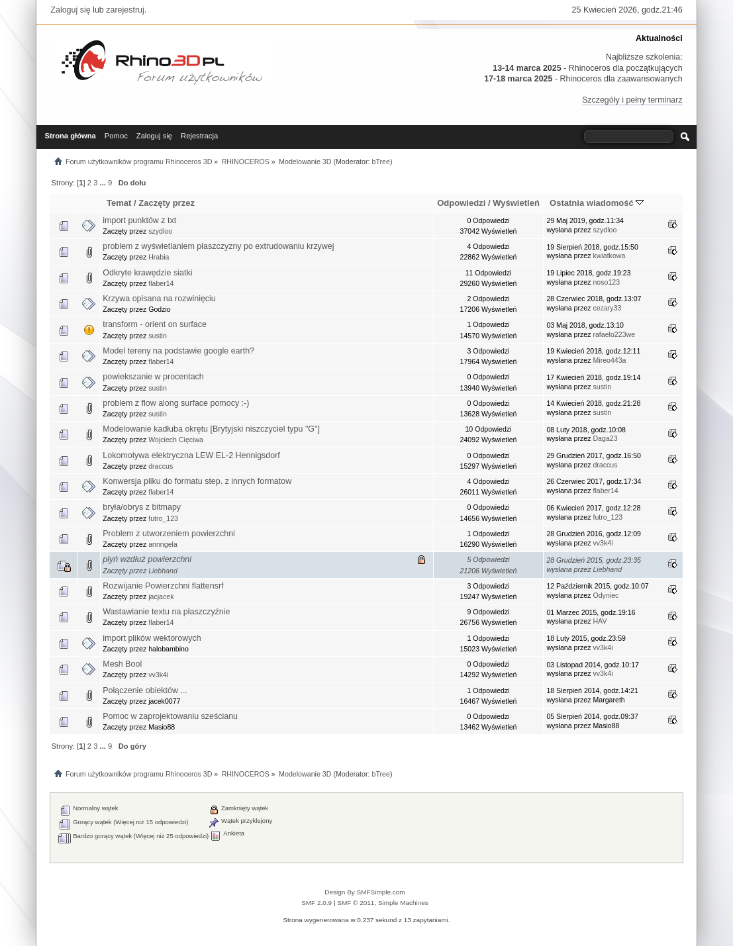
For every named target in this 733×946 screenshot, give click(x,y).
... (104, 183)
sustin (157, 336)
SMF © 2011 (355, 902)
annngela (162, 544)
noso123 (606, 282)
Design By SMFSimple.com (364, 892)
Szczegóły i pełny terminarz (632, 100)
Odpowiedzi (461, 203)
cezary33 (607, 308)
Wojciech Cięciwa (175, 440)
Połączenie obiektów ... (145, 690)
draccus (160, 466)
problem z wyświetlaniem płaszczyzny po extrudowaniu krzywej (218, 246)
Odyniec (605, 595)
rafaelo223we (614, 334)
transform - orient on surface (155, 324)
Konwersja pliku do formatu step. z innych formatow (197, 481)
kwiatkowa (609, 256)
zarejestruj (125, 10)
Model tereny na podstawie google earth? (178, 350)
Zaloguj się (70, 10)
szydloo (160, 231)
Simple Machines (403, 902)
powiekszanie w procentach (153, 376)
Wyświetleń (516, 203)
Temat (119, 203)
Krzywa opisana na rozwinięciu (159, 298)
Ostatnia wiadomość (597, 203)
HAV (600, 621)
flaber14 (160, 283)
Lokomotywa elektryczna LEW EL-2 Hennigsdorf (191, 455)
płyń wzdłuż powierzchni (147, 559)
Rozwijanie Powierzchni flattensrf (163, 586)
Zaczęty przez (166, 203)
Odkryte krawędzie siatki (147, 272)
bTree (380, 162)
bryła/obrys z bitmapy (142, 507)
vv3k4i (602, 543)
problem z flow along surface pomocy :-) (176, 403)
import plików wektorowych (152, 638)
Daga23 (605, 438)
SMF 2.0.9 (316, 902)
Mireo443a (609, 360)
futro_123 (163, 518)
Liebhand (162, 571)
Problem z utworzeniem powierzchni (169, 533)
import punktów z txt (139, 220)
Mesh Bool (122, 664)
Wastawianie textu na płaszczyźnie (166, 611)
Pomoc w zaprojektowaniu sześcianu (170, 716)
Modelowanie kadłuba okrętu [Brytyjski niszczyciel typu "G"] (211, 429)
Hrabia (158, 257)
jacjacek (160, 596)
